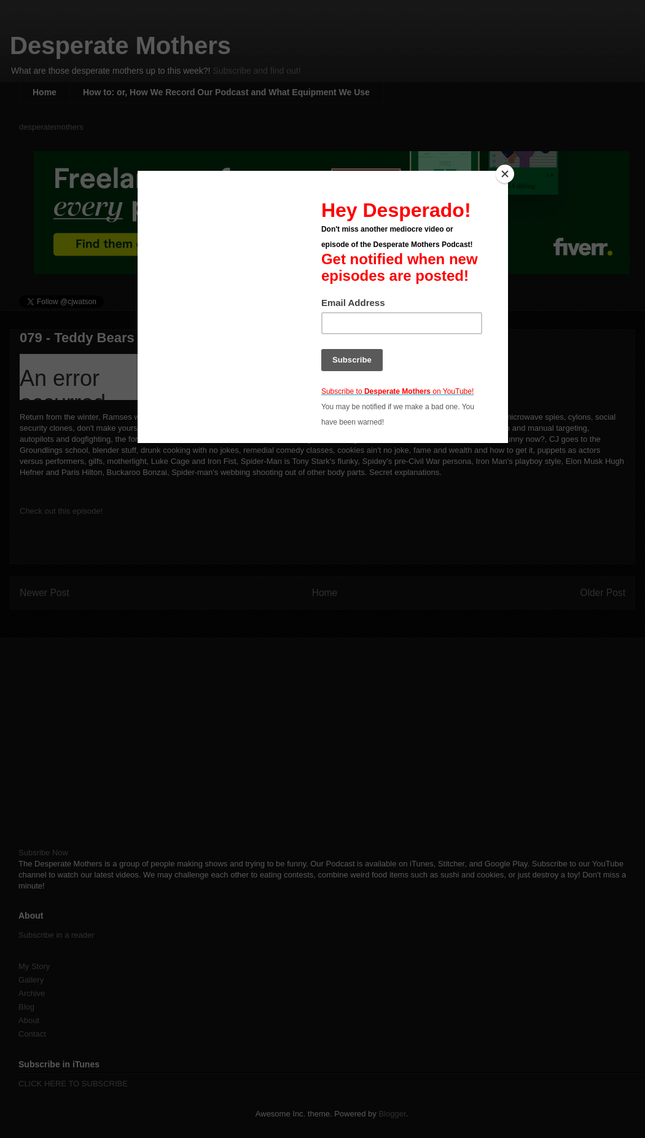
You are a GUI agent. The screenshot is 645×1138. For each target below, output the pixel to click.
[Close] (505, 174)
